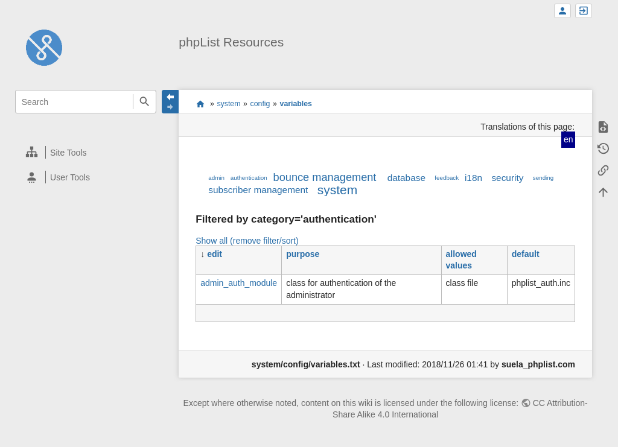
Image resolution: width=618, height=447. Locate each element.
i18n (473, 178)
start (200, 103)
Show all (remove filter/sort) (247, 241)
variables (296, 104)
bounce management (325, 177)
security (507, 178)
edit (214, 254)
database (406, 178)
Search (144, 101)
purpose (302, 254)
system (228, 104)
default (526, 254)
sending (543, 177)
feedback (447, 177)
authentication (249, 177)
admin (216, 177)
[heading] (86, 152)
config (260, 104)
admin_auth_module (238, 283)
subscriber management (258, 190)
